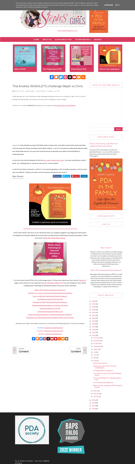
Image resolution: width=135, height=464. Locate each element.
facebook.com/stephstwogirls (53, 328)
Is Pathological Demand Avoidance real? (49, 312)
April (95, 360)
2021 (93, 315)
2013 (93, 400)
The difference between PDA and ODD (49, 299)
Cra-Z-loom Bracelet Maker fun (103, 382)
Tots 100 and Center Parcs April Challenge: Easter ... (107, 374)
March (95, 390)
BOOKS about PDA (63, 39)
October (96, 343)
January (96, 396)
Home (36, 39)
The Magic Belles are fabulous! (103, 370)
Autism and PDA (82, 39)
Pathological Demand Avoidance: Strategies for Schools (49, 305)
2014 (93, 335)
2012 (93, 402)
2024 (93, 306)
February (96, 393)
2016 (93, 329)
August (96, 349)
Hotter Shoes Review (100, 363)
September (97, 346)
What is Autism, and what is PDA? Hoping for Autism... (106, 386)
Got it (117, 5)
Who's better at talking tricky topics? (54, 160)
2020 (93, 318)
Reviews (97, 39)
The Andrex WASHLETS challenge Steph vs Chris (107, 378)
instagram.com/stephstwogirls (53, 331)
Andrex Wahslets (41, 91)
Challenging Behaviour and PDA (49, 308)
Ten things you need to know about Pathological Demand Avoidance (49, 293)
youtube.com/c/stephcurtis (52, 334)
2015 (93, 332)
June (95, 354)
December (96, 337)
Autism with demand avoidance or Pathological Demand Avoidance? (49, 315)
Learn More (108, 5)
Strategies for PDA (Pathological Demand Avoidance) (49, 302)
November (96, 340)
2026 (93, 301)
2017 (93, 326)
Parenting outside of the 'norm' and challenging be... (104, 366)
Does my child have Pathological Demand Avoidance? (49, 296)
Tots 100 (57, 91)
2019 (93, 321)
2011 (93, 405)
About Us (47, 39)
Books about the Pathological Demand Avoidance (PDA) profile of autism (49, 318)
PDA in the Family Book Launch (55, 238)
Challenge (50, 91)
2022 (93, 312)
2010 (93, 408)
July (94, 352)
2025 (93, 304)
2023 (93, 309)
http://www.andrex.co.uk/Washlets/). (65, 105)
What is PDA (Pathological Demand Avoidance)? (49, 290)
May (94, 357)
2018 (93, 324)
